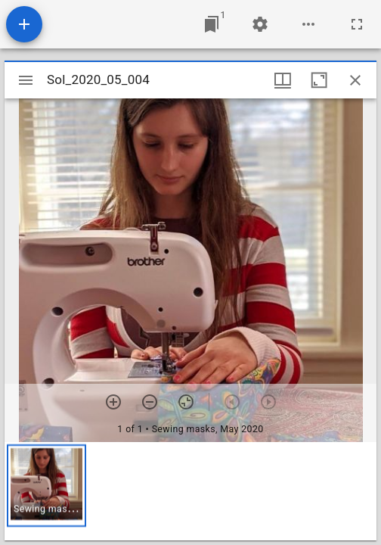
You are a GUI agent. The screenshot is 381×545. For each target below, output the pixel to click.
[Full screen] (357, 24)
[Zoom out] (150, 402)
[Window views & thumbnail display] (283, 80)
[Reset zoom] (186, 402)
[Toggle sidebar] (26, 80)
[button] (46, 485)
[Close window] (355, 80)
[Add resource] (24, 24)
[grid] (190, 491)
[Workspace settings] (260, 24)
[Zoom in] (113, 402)
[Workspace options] (308, 24)
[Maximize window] (319, 80)
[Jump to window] (212, 24)
